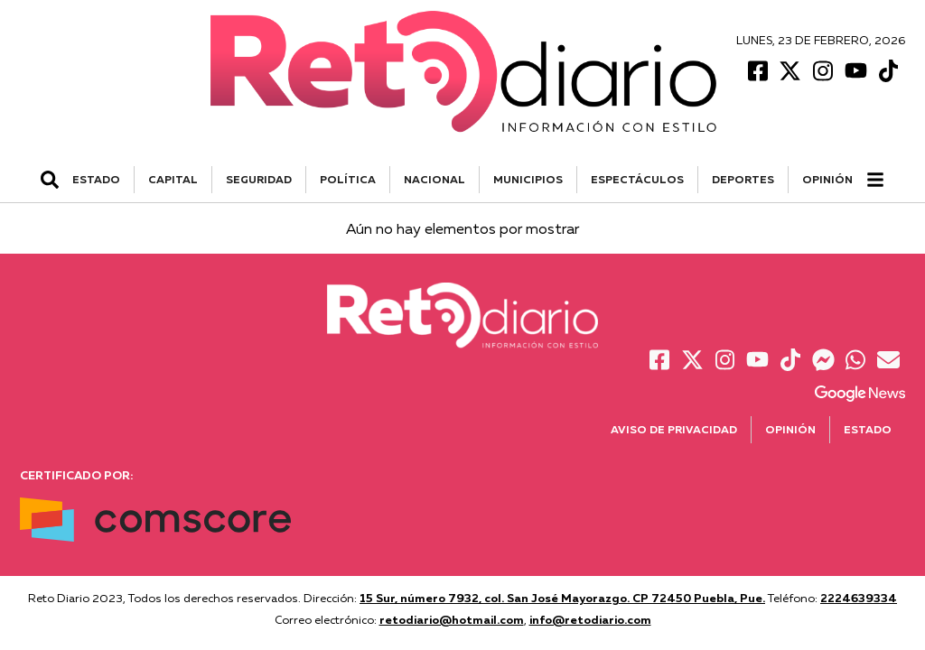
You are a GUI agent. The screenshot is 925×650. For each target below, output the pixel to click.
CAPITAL (173, 179)
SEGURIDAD (259, 179)
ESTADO (96, 179)
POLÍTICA (348, 179)
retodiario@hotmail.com (451, 619)
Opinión (827, 179)
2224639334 (858, 597)
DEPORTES (743, 179)
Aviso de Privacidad (674, 429)
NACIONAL (434, 179)
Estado (868, 429)
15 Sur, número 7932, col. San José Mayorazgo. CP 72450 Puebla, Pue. (562, 597)
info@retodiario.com (590, 619)
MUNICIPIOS (528, 179)
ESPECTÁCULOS (637, 179)
